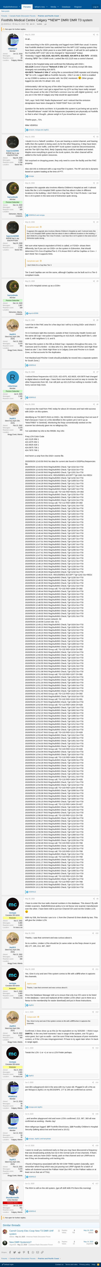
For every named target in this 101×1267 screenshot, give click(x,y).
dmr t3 (32, 24)
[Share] (94, 34)
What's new (40, 7)
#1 (97, 35)
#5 (97, 281)
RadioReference (10, 7)
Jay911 (12, 334)
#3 (97, 183)
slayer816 (12, 1245)
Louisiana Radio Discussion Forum (40, 1245)
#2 (97, 137)
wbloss (11, 1237)
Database (66, 7)
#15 (97, 1114)
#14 (97, 1082)
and (36, 215)
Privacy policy (84, 1264)
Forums (27, 7)
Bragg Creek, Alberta (15, 350)
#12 (97, 1012)
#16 (97, 1145)
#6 (97, 320)
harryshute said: (33, 227)
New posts (5, 11)
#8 (97, 404)
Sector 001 (18, 165)
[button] (19, 6)
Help (93, 1264)
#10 (97, 933)
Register (78, 7)
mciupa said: (31, 1017)
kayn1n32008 (12, 151)
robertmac (12, 386)
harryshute (12, 197)
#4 (97, 222)
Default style (7, 1264)
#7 (97, 372)
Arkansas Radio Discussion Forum (38, 1237)
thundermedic (12, 1197)
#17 (97, 1184)
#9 (97, 899)
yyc (45, 24)
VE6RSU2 (7, 24)
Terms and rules (71, 1264)
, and (39, 130)
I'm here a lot (17, 927)
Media (53, 7)
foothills (39, 24)
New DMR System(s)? (20, 1242)
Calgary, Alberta (16, 60)
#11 (97, 969)
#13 (97, 1048)
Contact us (59, 1264)
